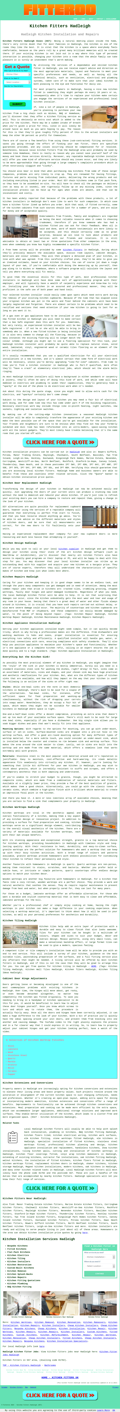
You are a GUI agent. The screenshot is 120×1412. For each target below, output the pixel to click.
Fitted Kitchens (72, 1338)
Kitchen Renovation (68, 1322)
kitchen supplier (69, 549)
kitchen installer (26, 344)
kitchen (40, 286)
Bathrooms (50, 1365)
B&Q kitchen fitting (91, 1132)
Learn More (103, 1410)
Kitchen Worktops (21, 1322)
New (26, 1387)
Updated (33, 1387)
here (85, 1233)
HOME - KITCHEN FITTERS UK (60, 1377)
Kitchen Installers (53, 1325)
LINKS (83, 19)
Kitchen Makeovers (94, 1322)
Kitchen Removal (44, 1322)
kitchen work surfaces (102, 1135)
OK (113, 1410)
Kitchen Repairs (30, 1325)
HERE (93, 966)
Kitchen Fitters (16, 1387)
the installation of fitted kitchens (47, 1160)
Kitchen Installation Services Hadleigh (39, 1239)
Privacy (115, 1387)
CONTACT (99, 19)
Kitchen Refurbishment (54, 1335)
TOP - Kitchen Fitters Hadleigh (22, 1365)
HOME (76, 19)
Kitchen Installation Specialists (67, 1341)
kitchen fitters (72, 250)
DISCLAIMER (111, 19)
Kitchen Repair (96, 1328)
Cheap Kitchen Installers (83, 1325)
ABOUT (91, 19)
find (11, 1204)
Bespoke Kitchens (24, 1328)
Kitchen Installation (72, 1328)
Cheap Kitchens (47, 1328)
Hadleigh (75, 452)
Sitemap (4, 1387)
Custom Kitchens (97, 1332)
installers (9, 280)
